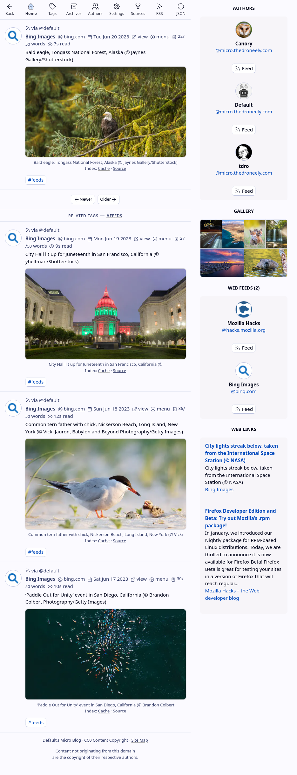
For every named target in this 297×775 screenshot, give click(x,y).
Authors (244, 8)
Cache (104, 168)
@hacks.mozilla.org (244, 330)
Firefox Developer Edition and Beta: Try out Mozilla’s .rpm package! (240, 518)
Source (119, 168)
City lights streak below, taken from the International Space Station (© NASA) (241, 453)
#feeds (36, 180)
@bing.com (243, 391)
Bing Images (40, 36)
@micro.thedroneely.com (243, 50)
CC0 (87, 740)
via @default (42, 28)
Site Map (139, 740)
